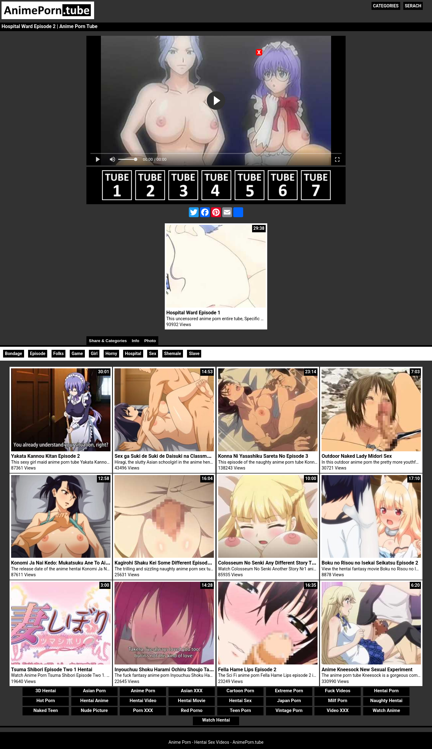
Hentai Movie (192, 700)
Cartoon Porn (240, 690)
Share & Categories (108, 340)
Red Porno (191, 710)
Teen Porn (240, 710)
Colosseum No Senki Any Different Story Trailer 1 (272, 563)
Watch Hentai (216, 720)
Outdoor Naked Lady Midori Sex (357, 456)
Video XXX (338, 710)
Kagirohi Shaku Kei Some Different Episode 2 (164, 563)
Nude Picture (94, 710)
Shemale (172, 353)
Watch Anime (386, 710)
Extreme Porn (289, 690)
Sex (152, 353)
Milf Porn (337, 700)
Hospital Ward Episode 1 (193, 313)
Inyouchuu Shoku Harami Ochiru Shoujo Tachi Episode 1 (176, 669)
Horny (111, 353)
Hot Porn (45, 700)
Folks (58, 353)
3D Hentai (45, 690)
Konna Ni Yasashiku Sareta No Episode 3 (263, 456)
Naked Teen (45, 710)
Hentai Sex (240, 700)
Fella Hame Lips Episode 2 (247, 669)
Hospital (133, 353)
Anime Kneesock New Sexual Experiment (367, 669)
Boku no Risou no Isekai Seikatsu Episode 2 (370, 563)
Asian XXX (191, 690)
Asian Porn (94, 690)
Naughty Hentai (386, 700)
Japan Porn (289, 700)
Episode (37, 353)
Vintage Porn (289, 710)
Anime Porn (143, 690)
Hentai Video (143, 700)
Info (135, 340)
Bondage (13, 353)
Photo (150, 340)
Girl (94, 353)
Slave (194, 353)
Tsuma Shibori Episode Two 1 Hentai (51, 669)
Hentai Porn (386, 690)
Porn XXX (143, 710)
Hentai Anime (94, 700)
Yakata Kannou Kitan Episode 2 (45, 456)
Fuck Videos (338, 690)
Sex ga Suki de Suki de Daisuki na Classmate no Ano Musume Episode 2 (194, 456)
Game (77, 353)
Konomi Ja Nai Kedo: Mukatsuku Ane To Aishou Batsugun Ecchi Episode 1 (93, 563)
